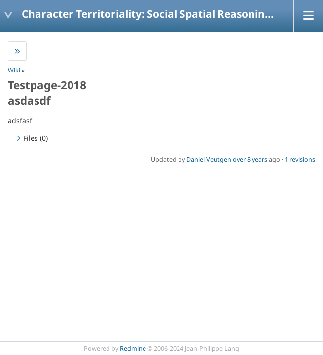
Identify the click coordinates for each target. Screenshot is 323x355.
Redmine (133, 348)
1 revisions (300, 159)
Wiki (14, 70)
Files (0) (31, 137)
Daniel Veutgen (208, 159)
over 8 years (250, 159)
